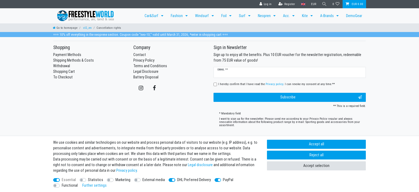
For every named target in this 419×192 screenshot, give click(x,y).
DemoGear (354, 15)
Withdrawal (61, 65)
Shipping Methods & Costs (73, 60)
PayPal (228, 179)
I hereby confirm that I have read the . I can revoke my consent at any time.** (276, 84)
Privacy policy (126, 170)
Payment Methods (67, 54)
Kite (305, 15)
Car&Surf (152, 15)
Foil (224, 15)
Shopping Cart (64, 71)
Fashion (177, 15)
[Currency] (313, 4)
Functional (70, 185)
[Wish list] (336, 4)
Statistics (95, 179)
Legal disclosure (200, 164)
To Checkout (63, 77)
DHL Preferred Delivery (194, 179)
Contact (139, 54)
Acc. (286, 15)
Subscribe (321, 97)
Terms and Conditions (150, 65)
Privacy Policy (143, 60)
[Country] (303, 4)
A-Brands (327, 15)
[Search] (324, 4)
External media (153, 179)
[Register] (286, 4)
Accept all (316, 144)
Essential (69, 179)
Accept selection (316, 165)
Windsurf (202, 15)
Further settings (94, 185)
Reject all (316, 155)
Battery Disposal (145, 77)
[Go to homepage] (65, 28)
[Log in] (265, 4)
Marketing (122, 179)
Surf (242, 15)
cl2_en (87, 28)
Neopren (264, 15)
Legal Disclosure (145, 71)
